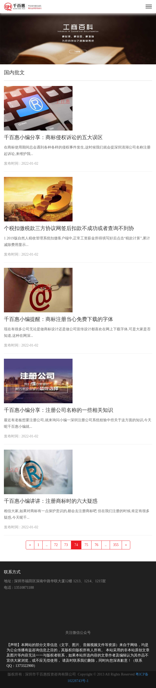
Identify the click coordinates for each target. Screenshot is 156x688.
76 (96, 545)
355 (116, 545)
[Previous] (30, 545)
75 (86, 545)
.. (47, 545)
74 (76, 545)
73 (66, 545)
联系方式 (12, 572)
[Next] (126, 545)
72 (56, 545)
